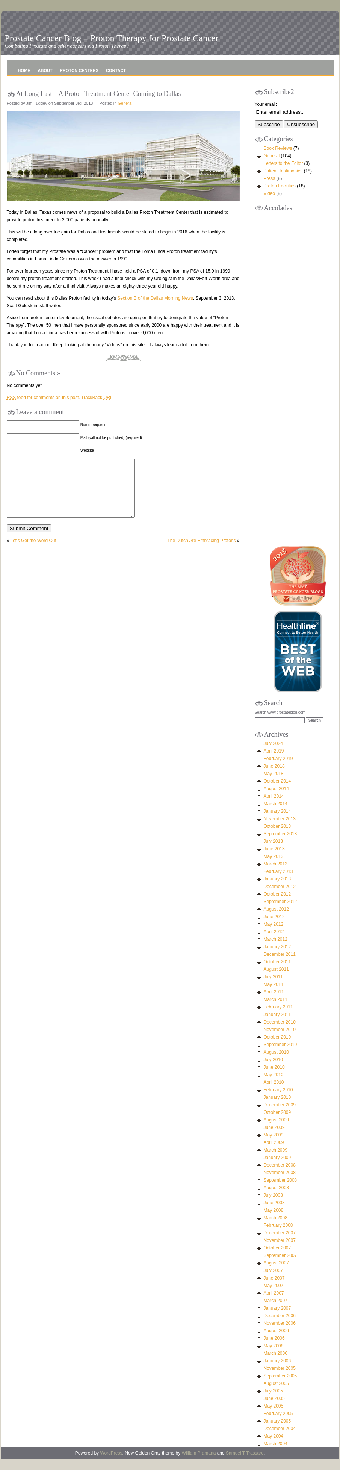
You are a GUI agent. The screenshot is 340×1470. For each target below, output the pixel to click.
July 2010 (273, 1071)
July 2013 (273, 852)
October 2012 (277, 905)
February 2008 (278, 1236)
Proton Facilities (280, 186)
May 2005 (274, 1417)
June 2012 (274, 928)
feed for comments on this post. (43, 397)
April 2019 (274, 762)
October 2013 (277, 837)
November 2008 (280, 1184)
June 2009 (274, 1138)
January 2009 (277, 1168)
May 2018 (274, 785)
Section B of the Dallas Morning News (155, 298)
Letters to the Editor (283, 163)
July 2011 (273, 988)
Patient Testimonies (283, 171)
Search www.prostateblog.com (280, 724)
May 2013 (274, 867)
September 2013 (280, 845)
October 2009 (277, 1123)
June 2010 (274, 1078)
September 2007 (280, 1266)
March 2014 (275, 815)
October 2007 (277, 1259)
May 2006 (274, 1357)
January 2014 (277, 822)
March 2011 (275, 1010)
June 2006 (274, 1349)
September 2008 (280, 1191)
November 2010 (280, 1040)
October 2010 (277, 1048)
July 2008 (273, 1206)
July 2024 (273, 754)
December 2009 (280, 1116)
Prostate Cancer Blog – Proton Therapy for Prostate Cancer (112, 38)
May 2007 (274, 1296)
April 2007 (274, 1304)
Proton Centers (79, 70)
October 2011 (277, 973)
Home (24, 70)
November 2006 (280, 1334)
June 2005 (274, 1409)
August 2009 (276, 1131)
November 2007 (280, 1251)
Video (269, 193)
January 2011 (277, 1025)
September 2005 (280, 1387)
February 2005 (278, 1424)
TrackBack (96, 397)
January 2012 (277, 958)
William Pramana (199, 1464)
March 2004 (275, 1455)
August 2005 (276, 1394)
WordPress (111, 1464)
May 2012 (274, 935)
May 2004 (274, 1447)
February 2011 (278, 1018)
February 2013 (278, 882)
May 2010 (274, 1086)
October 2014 (277, 792)
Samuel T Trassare (245, 1464)
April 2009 (274, 1153)
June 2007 (274, 1289)
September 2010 (280, 1056)
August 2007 (276, 1274)
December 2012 (280, 897)
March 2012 (275, 950)
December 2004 (280, 1440)
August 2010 (276, 1063)
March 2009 (275, 1161)
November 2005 (280, 1379)
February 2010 (278, 1101)
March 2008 (275, 1229)
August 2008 (276, 1199)
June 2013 (274, 860)
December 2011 (280, 965)
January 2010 (277, 1108)
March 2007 (275, 1312)
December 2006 (280, 1327)
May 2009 (274, 1146)
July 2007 (273, 1281)
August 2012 (276, 920)
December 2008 (280, 1176)
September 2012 (280, 913)
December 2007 (280, 1244)
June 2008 (274, 1214)
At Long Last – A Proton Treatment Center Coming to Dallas (98, 93)
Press (269, 178)
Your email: (266, 104)
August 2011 (276, 980)
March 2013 (275, 875)
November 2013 (280, 830)
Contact (116, 70)
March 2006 (275, 1364)
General (125, 103)
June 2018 (274, 777)
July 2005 (273, 1402)
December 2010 (280, 1033)
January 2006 (277, 1372)
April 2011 (274, 1003)
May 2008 (274, 1221)
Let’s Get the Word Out (33, 551)
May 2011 (274, 995)
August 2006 (276, 1342)
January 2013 (277, 890)
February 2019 (278, 769)
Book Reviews (278, 148)
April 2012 (274, 943)
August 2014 (276, 800)
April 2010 (274, 1093)
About (45, 70)
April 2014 (274, 807)
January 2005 (277, 1432)
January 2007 (277, 1319)
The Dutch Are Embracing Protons (201, 551)
